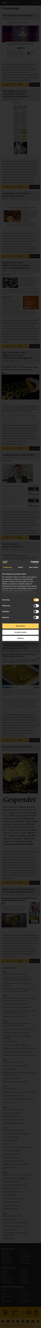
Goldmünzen (25, 1271)
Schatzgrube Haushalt (11, 1229)
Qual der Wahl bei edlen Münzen (14, 1185)
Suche (23, 1290)
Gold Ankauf (5, 1252)
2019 (5, 1021)
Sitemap (3, 1290)
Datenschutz (5, 1294)
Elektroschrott (25, 1259)
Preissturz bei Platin (10, 1042)
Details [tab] (20, 583)
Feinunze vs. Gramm (10, 1089)
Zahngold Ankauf (26, 1256)
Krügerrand (24, 1280)
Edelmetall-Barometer (11, 1182)
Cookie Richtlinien (6, 1297)
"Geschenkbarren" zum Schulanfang (16, 1134)
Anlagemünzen (6, 1280)
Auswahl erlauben (20, 648)
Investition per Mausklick (12, 1151)
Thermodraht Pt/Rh (27, 1263)
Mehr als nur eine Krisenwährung (15, 1178)
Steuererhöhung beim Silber (13, 1216)
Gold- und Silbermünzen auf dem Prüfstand (18, 1099)
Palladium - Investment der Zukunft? (16, 1164)
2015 (5, 1128)
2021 (5, 971)
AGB (2, 1299)
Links (2, 1292)
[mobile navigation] (39, 2)
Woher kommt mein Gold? (12, 1062)
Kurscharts (24, 1299)
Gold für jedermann (10, 1168)
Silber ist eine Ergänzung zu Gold (14, 1226)
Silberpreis (24, 1273)
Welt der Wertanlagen (11, 1137)
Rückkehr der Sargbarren (12, 1157)
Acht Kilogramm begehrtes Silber (15, 974)
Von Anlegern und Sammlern (13, 1123)
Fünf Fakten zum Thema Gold (13, 1120)
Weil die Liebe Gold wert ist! (13, 1109)
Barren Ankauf (25, 1261)
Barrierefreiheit (25, 1294)
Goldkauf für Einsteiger (11, 1078)
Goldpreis (4, 1273)
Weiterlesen (34, 85)
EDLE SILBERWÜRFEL (10, 1069)
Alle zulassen (20, 641)
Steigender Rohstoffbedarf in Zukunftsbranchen (20, 1055)
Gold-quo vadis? (9, 1239)
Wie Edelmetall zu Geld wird (13, 1199)
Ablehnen (20, 654)
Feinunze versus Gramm (11, 1188)
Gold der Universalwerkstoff (13, 1130)
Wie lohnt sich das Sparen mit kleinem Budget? (19, 1092)
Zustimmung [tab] (7, 583)
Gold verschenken (9, 1195)
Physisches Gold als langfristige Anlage (16, 1147)
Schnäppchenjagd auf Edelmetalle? (15, 1004)
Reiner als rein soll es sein (12, 1192)
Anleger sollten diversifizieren (13, 1161)
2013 (5, 1213)
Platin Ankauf (5, 1256)
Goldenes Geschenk (10, 1140)
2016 (5, 1107)
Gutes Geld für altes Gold (12, 1202)
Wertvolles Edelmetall (11, 1205)
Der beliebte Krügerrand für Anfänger (16, 1033)
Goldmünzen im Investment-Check (15, 1066)
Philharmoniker (25, 1282)
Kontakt (23, 1297)
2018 (5, 1060)
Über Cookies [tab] (33, 583)
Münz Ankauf (25, 1252)
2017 (5, 1086)
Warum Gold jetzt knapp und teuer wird (17, 1007)
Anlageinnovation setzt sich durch (15, 1223)
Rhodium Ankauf (6, 1261)
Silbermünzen (25, 1275)
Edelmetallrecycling (7, 1278)
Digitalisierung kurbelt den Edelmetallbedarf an (20, 1048)
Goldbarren (4, 1271)
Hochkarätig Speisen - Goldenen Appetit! (17, 1052)
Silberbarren (5, 1275)
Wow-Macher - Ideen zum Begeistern (16, 1045)
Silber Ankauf (5, 1254)
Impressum (24, 1292)
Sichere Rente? (8, 1144)
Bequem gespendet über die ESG (14, 1016)
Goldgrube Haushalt (10, 1116)
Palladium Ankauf (6, 1259)
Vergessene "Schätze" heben (13, 1096)
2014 (5, 1172)
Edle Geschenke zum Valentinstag (15, 1082)
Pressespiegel (5, 1301)
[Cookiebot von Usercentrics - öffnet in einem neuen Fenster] (31, 578)
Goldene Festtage (9, 1219)
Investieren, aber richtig (11, 1154)
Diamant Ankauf (6, 1263)
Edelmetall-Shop (26, 1301)
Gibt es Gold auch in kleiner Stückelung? (17, 1175)
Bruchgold (24, 1278)
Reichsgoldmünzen (7, 1282)
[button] (4, 84)
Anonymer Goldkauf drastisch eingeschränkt (19, 1029)
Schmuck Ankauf (26, 1254)
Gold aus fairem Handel (11, 1113)
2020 (5, 996)
